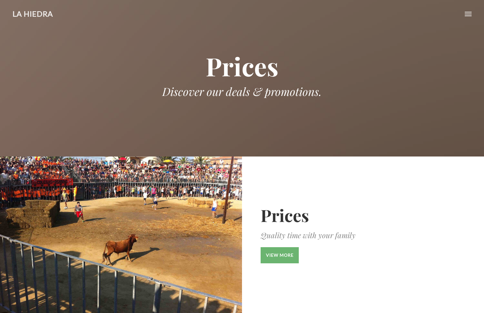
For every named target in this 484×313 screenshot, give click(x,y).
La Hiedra (32, 13)
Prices (285, 215)
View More (280, 255)
